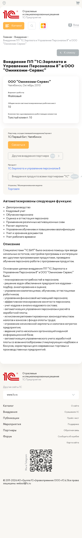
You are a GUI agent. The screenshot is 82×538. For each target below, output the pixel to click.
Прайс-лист (73, 418)
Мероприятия (12, 424)
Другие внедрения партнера (33, 156)
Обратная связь (71, 430)
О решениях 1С (71, 412)
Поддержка (73, 424)
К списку (69, 52)
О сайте (75, 406)
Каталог (8, 405)
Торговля (14, 189)
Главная (7, 37)
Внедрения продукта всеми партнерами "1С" (43, 176)
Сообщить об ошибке (68, 436)
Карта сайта (73, 442)
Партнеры (9, 430)
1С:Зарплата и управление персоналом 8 (34, 168)
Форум (7, 436)
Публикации (11, 418)
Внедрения (20, 37)
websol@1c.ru (23, 483)
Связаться (18, 144)
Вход (76, 25)
